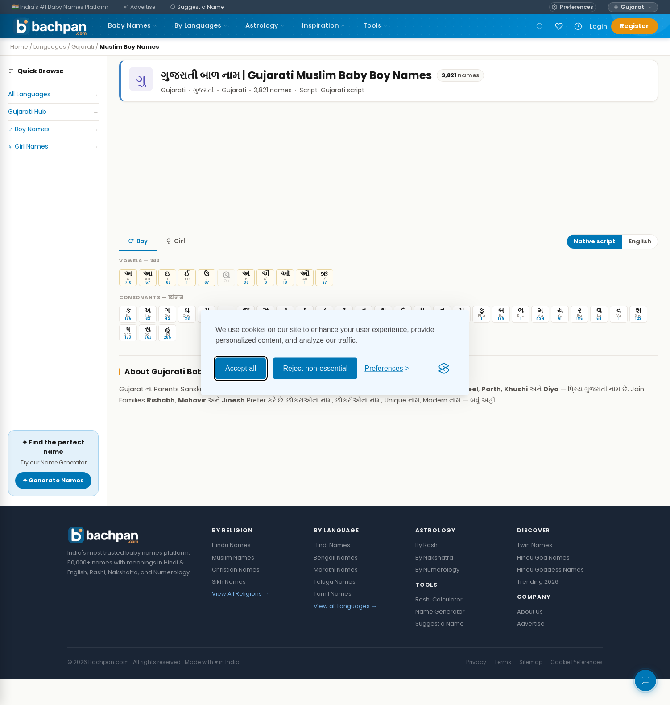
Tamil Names (333, 620)
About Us (530, 638)
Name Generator (440, 638)
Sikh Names (229, 608)
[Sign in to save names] (559, 26)
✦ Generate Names (53, 506)
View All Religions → (240, 620)
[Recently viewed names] (578, 26)
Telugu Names (335, 608)
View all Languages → (345, 632)
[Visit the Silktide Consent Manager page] (444, 368)
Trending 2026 (537, 608)
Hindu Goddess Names (550, 596)
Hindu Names (231, 572)
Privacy (476, 688)
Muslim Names (233, 584)
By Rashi (427, 572)
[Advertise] (140, 7)
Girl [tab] (175, 259)
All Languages (53, 94)
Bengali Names (336, 584)
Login (598, 26)
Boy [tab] (138, 259)
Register (634, 25)
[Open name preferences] (572, 7)
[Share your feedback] (645, 680)
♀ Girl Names (53, 146)
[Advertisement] (53, 310)
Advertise (531, 650)
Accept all (240, 368)
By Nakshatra (434, 584)
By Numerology (437, 596)
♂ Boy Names (53, 129)
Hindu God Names (543, 584)
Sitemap (530, 688)
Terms (502, 688)
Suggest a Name (439, 650)
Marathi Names (336, 596)
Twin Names (534, 572)
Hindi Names (332, 572)
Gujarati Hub (53, 111)
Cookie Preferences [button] (576, 688)
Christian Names (236, 596)
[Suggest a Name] (197, 7)
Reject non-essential (315, 368)
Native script (595, 259)
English (640, 259)
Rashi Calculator (439, 626)
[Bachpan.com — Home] (49, 26)
